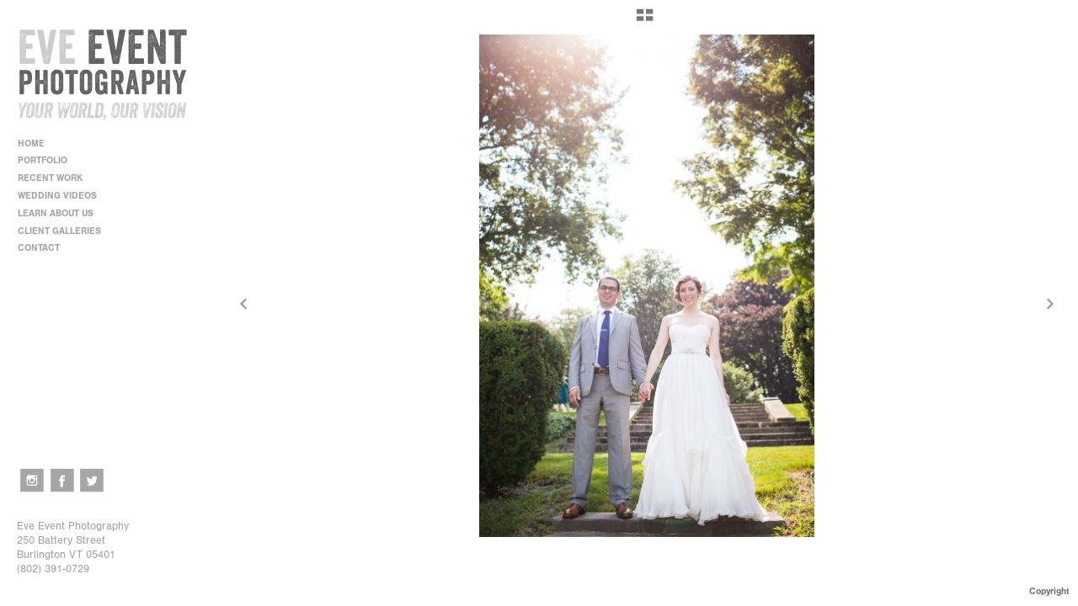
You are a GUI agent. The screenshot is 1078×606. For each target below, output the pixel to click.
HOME (31, 143)
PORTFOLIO (48, 160)
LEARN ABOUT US (61, 213)
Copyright (1049, 591)
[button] (645, 21)
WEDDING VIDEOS (57, 195)
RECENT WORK (56, 178)
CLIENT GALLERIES (59, 231)
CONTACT (39, 247)
